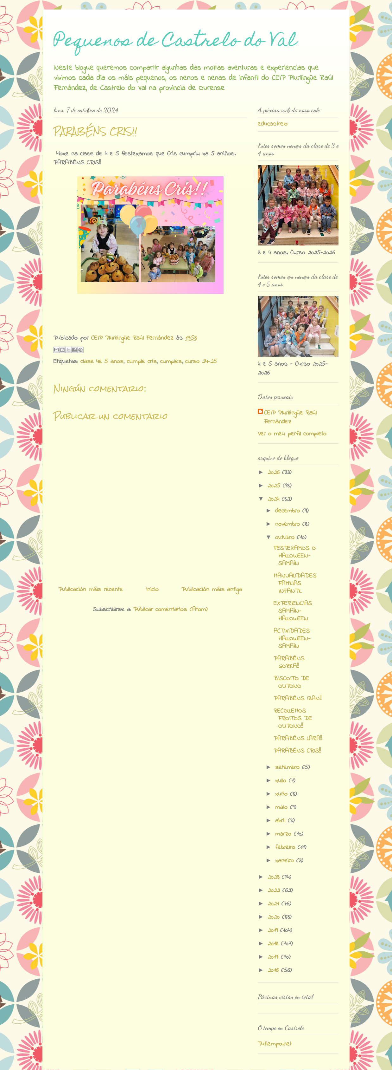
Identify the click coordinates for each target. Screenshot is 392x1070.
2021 (274, 904)
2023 (275, 877)
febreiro (286, 847)
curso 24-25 (201, 361)
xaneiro (285, 860)
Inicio (152, 589)
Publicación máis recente (90, 589)
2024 (275, 499)
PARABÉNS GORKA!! (289, 662)
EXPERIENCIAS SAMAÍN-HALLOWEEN (293, 611)
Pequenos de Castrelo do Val (175, 42)
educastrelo (273, 124)
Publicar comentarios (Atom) (170, 609)
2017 (274, 957)
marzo (284, 834)
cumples (171, 361)
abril (281, 820)
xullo (282, 781)
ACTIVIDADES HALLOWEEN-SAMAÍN (292, 639)
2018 (274, 944)
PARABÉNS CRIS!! (297, 751)
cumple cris (142, 361)
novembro (288, 524)
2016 (274, 970)
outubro (286, 537)
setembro (288, 767)
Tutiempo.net (275, 1044)
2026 (275, 472)
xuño (282, 794)
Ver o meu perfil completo (292, 434)
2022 (275, 890)
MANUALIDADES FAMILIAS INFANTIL (295, 583)
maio (282, 807)
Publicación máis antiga (211, 589)
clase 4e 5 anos (101, 361)
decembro (288, 511)
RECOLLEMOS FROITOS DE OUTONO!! (293, 719)
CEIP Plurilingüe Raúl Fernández (290, 418)
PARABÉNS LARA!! (298, 738)
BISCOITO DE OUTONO (291, 682)
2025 (275, 486)
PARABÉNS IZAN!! (297, 698)
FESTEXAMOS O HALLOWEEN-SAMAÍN (295, 556)
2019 (274, 930)
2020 (275, 917)
